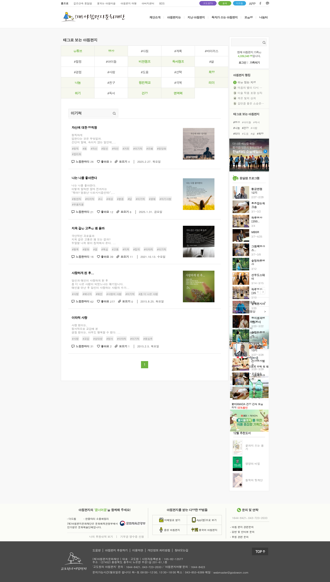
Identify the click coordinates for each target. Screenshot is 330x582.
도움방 (96, 550)
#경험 (77, 72)
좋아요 (106, 162)
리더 (211, 82)
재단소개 (154, 17)
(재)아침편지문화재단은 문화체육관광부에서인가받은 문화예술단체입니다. (92, 525)
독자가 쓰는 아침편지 (225, 17)
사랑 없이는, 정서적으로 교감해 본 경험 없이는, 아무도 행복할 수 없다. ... (96, 328)
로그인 (242, 63)
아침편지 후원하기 (116, 550)
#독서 (111, 93)
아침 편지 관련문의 (242, 527)
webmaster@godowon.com (231, 572)
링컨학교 (144, 82)
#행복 (75, 249)
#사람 (111, 72)
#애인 (99, 294)
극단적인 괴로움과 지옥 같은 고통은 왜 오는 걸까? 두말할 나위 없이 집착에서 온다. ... (94, 239)
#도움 (144, 72)
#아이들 (111, 61)
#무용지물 (78, 204)
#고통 (115, 249)
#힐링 (77, 61)
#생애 (152, 198)
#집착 (136, 249)
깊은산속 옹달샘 (82, 3)
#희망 (260, 133)
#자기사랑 (165, 198)
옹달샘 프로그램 (249, 178)
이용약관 (137, 550)
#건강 (245, 128)
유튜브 (77, 51)
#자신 (94, 148)
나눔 (78, 82)
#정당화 (161, 148)
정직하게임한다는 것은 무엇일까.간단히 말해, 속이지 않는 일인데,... (94, 138)
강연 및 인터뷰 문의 (242, 532)
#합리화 (76, 154)
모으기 (124, 162)
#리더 (236, 133)
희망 (211, 72)
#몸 (85, 148)
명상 (111, 51)
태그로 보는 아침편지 (246, 114)
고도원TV (208, 3)
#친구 (111, 82)
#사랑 (75, 294)
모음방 (248, 17)
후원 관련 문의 (239, 537)
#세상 (109, 198)
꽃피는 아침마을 (106, 3)
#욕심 (104, 249)
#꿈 (95, 249)
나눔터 (263, 17)
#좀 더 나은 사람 (148, 294)
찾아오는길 (181, 550)
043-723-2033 (257, 518)
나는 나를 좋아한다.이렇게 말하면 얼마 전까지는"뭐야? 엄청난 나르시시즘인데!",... (93, 189)
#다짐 (144, 51)
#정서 (109, 338)
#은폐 (149, 148)
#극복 (178, 82)
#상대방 (97, 338)
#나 (100, 198)
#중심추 (148, 338)
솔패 (224, 3)
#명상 (236, 122)
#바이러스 (211, 51)
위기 (78, 93)
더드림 (239, 3)
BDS (162, 3)
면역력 (178, 93)
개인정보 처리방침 (159, 550)
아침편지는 (174, 17)
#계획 (178, 51)
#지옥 (126, 249)
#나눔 (236, 128)
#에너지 (87, 294)
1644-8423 (198, 567)
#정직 (75, 148)
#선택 (178, 72)
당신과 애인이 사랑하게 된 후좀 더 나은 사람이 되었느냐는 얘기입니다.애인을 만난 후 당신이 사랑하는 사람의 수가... (100, 284)
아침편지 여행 (129, 3)
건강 (145, 93)
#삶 (211, 61)
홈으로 (64, 3)
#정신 (104, 148)
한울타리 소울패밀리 (96, 518)
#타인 (115, 148)
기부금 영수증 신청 (132, 536)
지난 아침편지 (196, 17)
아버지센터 (148, 3)
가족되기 (255, 63)
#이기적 (137, 148)
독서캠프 (178, 61)
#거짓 (126, 148)
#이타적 (148, 249)
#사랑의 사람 (114, 294)
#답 (130, 198)
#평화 (86, 249)
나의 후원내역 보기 (101, 536)
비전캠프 (144, 61)
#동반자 (76, 198)
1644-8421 (239, 518)
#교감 (86, 338)
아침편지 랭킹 (241, 75)
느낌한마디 (85, 162)
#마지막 (89, 198)
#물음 (120, 198)
